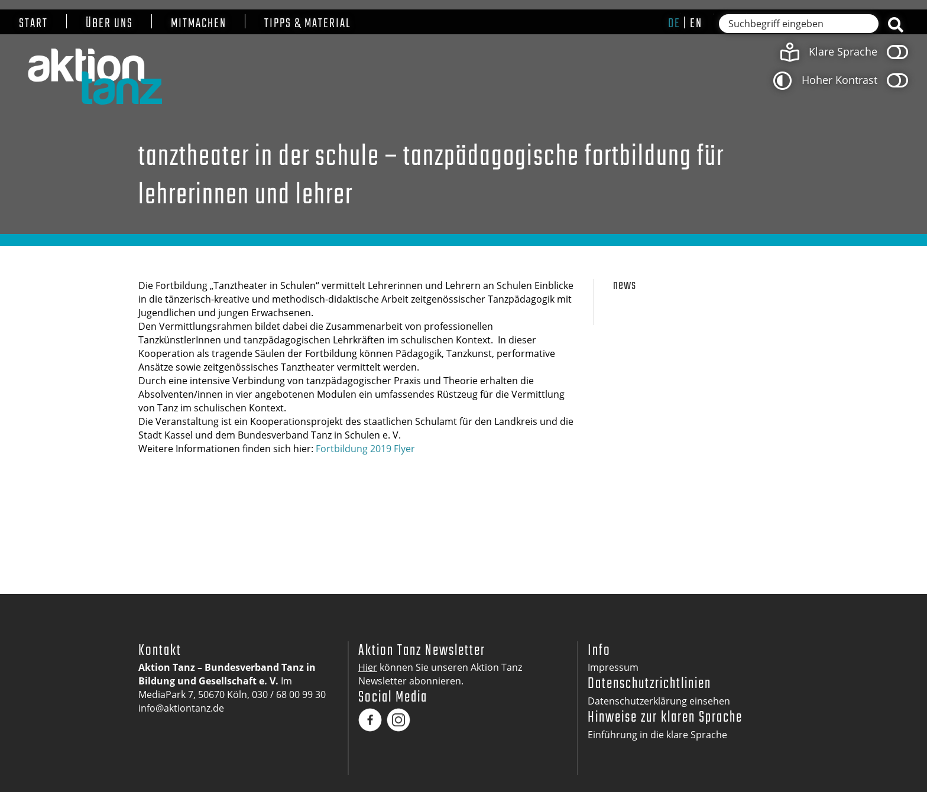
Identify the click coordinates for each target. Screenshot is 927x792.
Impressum (613, 667)
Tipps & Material (307, 24)
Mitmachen (198, 24)
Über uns (109, 24)
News (624, 286)
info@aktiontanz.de (181, 708)
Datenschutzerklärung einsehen (659, 700)
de (674, 24)
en (696, 24)
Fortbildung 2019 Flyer (365, 448)
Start (33, 24)
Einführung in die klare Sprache (657, 734)
